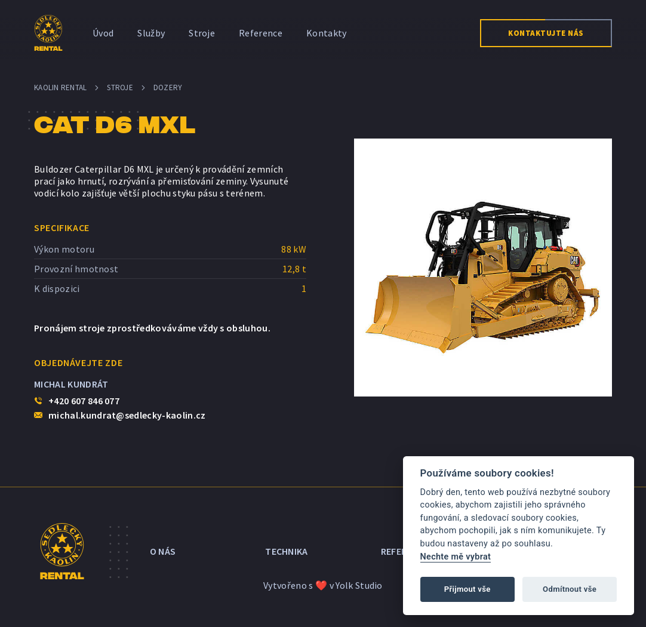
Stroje (202, 33)
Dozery (168, 87)
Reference (260, 33)
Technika (286, 551)
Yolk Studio (359, 585)
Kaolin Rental (60, 87)
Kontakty (326, 33)
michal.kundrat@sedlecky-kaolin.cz (127, 415)
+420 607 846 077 (83, 400)
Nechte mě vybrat (455, 557)
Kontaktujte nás (546, 33)
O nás (163, 551)
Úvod (103, 33)
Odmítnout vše (569, 589)
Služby (151, 33)
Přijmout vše (467, 589)
